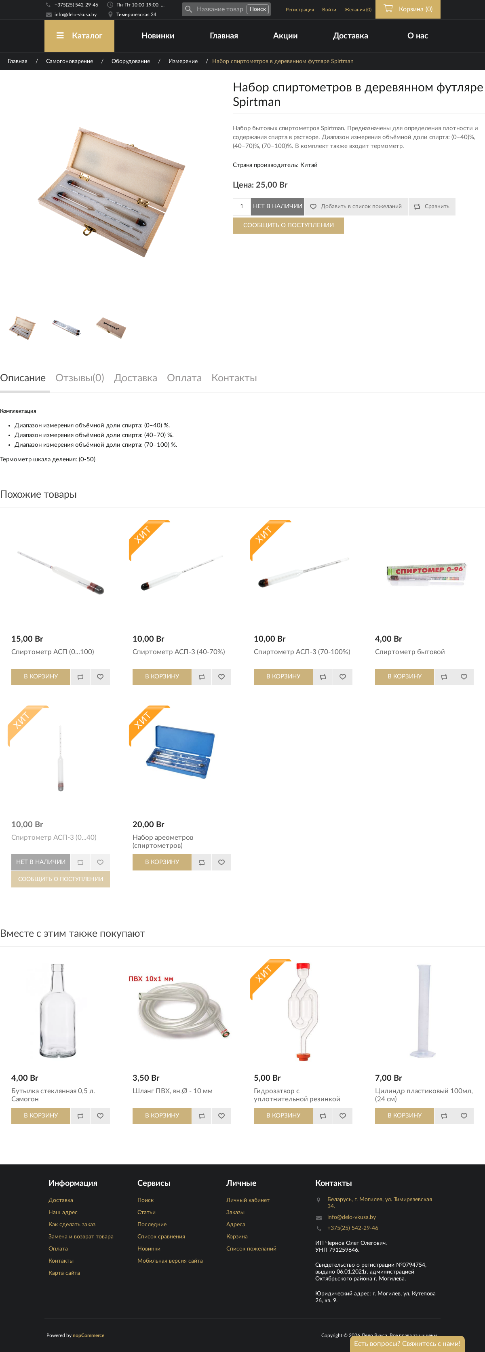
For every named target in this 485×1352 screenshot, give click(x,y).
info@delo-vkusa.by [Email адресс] (76, 14)
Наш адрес (63, 1212)
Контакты (61, 1261)
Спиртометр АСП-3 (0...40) (54, 837)
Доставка (350, 36)
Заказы (235, 1212)
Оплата (58, 1249)
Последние (152, 1224)
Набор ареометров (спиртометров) (163, 841)
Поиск (145, 1200)
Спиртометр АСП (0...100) (52, 652)
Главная (224, 36)
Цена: (243, 185)
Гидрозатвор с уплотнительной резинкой (297, 1095)
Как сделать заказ (71, 1224)
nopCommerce (88, 1335)
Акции (285, 36)
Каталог (79, 36)
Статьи (146, 1212)
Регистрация (300, 9)
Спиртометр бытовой (410, 652)
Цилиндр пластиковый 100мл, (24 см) (424, 1095)
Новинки (158, 36)
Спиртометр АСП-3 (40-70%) (179, 652)
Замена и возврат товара (81, 1237)
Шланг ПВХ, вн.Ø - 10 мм (173, 1091)
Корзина (237, 1237)
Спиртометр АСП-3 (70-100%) (302, 652)
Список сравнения (161, 1237)
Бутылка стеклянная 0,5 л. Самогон (53, 1095)
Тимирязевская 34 (136, 14)
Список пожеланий (251, 1249)
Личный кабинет (248, 1200)
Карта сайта (64, 1273)
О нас (417, 36)
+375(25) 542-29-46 (76, 4)
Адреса (235, 1224)
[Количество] (242, 206)
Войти (329, 9)
